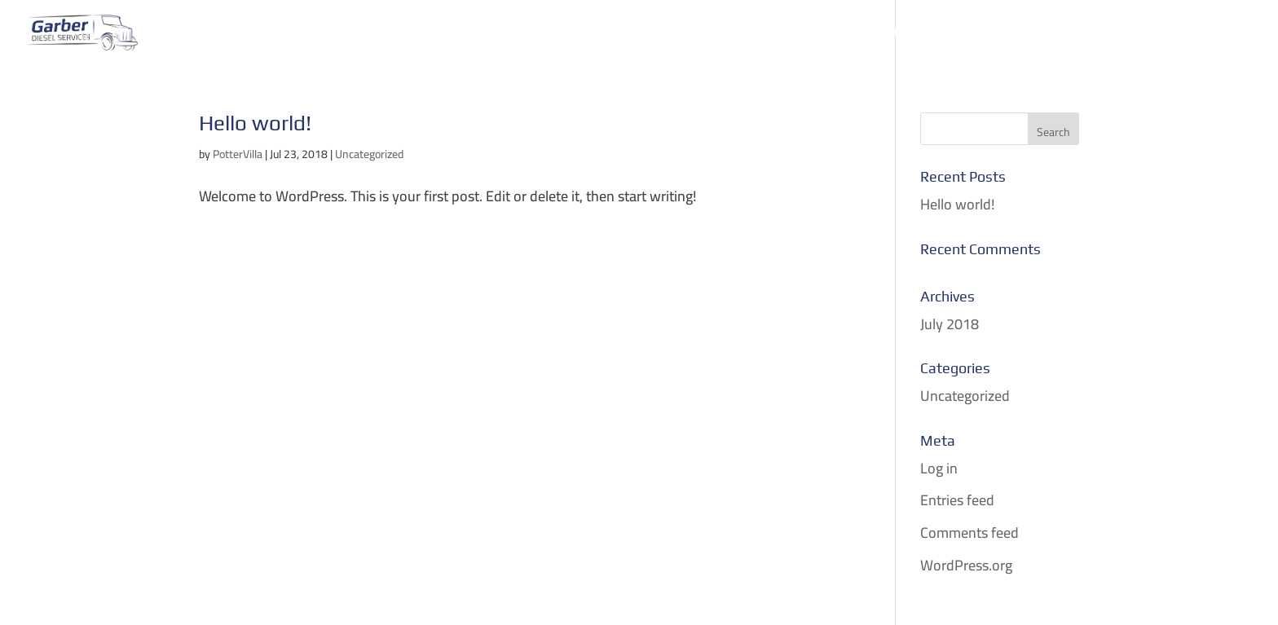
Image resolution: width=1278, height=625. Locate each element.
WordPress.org (966, 565)
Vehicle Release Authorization (975, 36)
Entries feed (957, 499)
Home (399, 36)
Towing (466, 36)
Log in (939, 468)
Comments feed (969, 532)
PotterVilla (237, 154)
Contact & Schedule (1180, 36)
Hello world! (255, 123)
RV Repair (809, 36)
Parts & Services (694, 36)
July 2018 (949, 323)
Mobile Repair (563, 36)
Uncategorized (369, 154)
